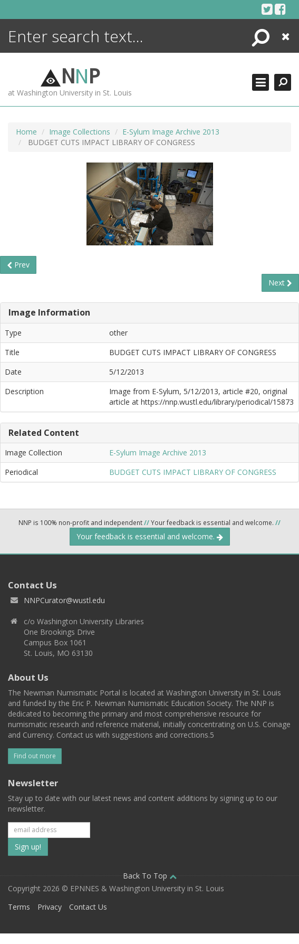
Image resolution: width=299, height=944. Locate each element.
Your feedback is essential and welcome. (149, 536)
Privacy (49, 907)
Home (26, 132)
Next (280, 283)
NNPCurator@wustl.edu (64, 600)
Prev (18, 265)
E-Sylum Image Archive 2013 (170, 132)
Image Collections (79, 132)
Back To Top (150, 876)
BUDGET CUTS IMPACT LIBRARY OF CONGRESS (192, 472)
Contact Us (88, 907)
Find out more (35, 755)
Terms (19, 907)
